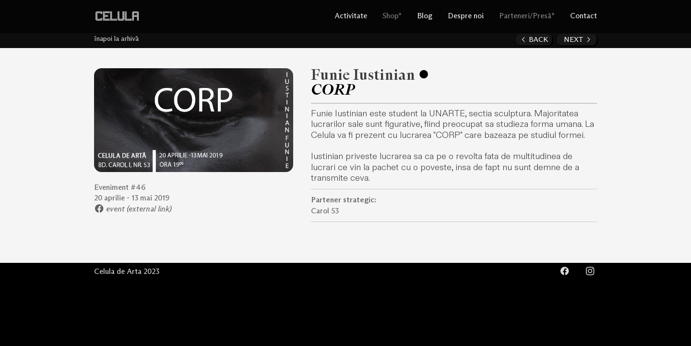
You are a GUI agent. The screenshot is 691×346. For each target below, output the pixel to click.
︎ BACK (534, 40)
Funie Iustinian (363, 75)
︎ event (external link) (133, 209)
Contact (583, 16)
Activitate (350, 16)
